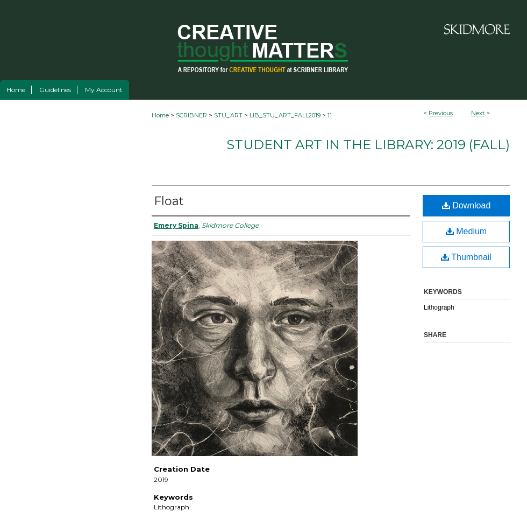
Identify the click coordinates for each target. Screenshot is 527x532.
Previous (441, 113)
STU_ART (228, 115)
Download (466, 205)
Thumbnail (466, 257)
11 (329, 115)
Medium (466, 231)
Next (478, 113)
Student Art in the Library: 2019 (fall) (368, 144)
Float (169, 201)
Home (160, 115)
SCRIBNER (191, 115)
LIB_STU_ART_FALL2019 (285, 115)
